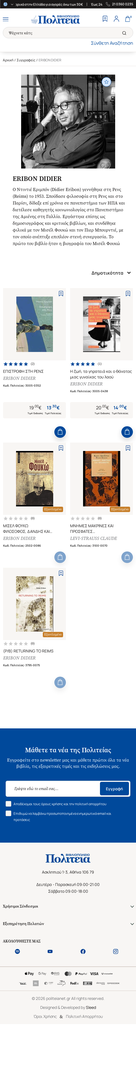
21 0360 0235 (122, 4)
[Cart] (127, 19)
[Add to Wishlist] (61, 293)
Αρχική (8, 60)
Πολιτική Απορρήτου (84, 1016)
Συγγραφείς (26, 60)
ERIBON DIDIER (19, 378)
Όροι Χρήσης (45, 1016)
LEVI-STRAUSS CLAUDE (93, 538)
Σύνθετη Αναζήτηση (112, 43)
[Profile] (116, 19)
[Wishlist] (105, 19)
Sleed (91, 1007)
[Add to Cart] (60, 432)
